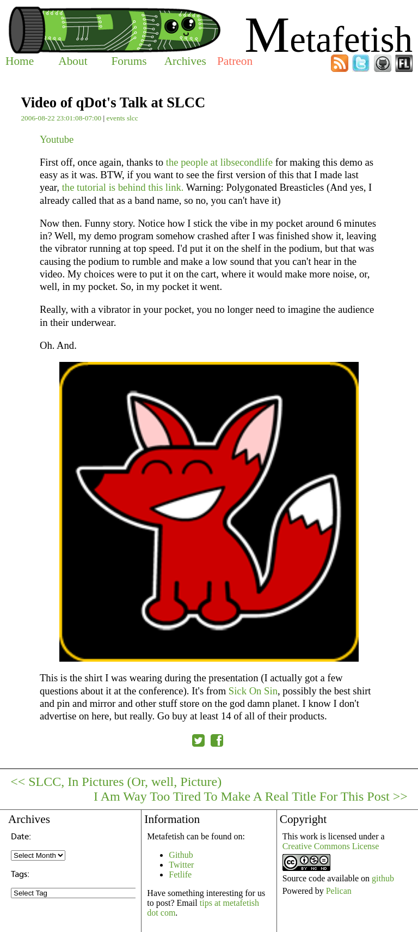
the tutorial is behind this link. (123, 187)
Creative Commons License (330, 846)
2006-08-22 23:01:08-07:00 (61, 118)
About (72, 61)
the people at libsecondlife (219, 162)
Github (181, 855)
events (115, 118)
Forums (128, 61)
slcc (132, 118)
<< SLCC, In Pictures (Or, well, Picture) (116, 781)
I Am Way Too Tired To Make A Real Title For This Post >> (251, 796)
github (383, 878)
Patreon (235, 61)
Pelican (339, 890)
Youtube (56, 139)
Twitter (181, 864)
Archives (185, 61)
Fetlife (180, 874)
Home (19, 61)
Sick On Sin (253, 691)
